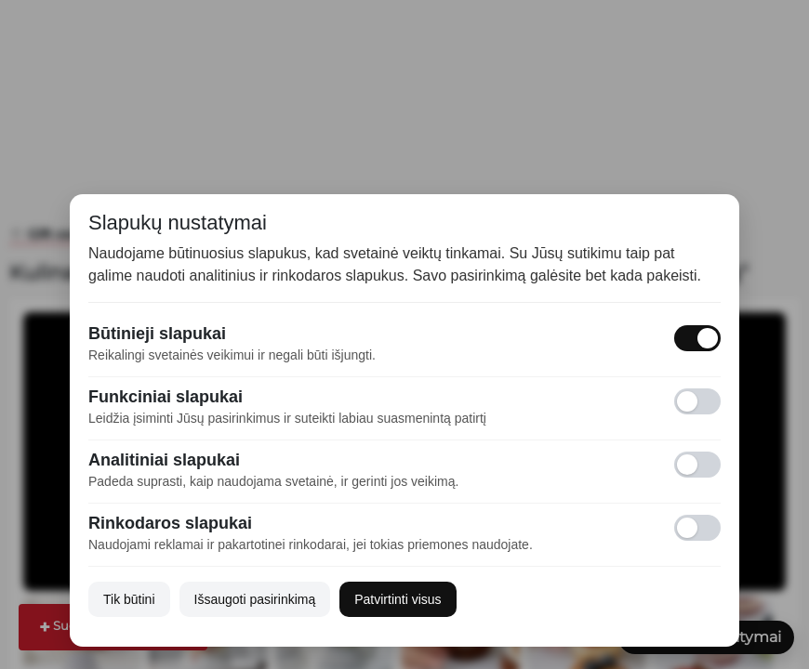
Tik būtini (129, 599)
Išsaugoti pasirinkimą (255, 599)
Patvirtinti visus (397, 599)
